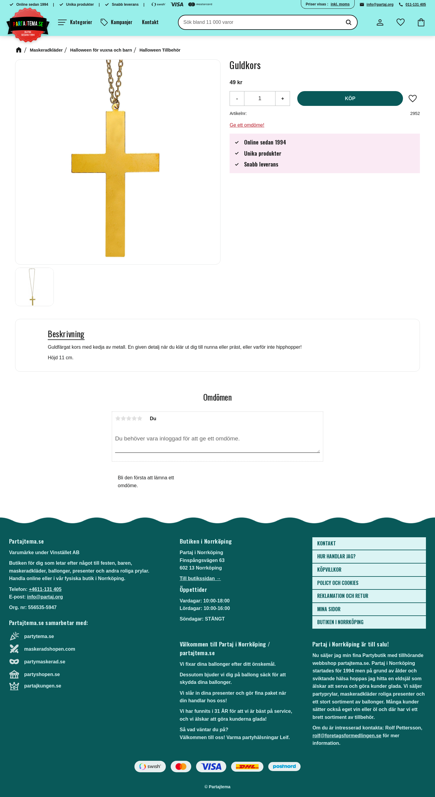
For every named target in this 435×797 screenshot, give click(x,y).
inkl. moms (340, 4)
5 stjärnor (139, 418)
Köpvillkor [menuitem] (329, 569)
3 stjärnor (128, 418)
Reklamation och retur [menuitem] (342, 595)
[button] (75, 22)
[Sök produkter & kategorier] (259, 22)
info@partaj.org (380, 4)
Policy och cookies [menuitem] (338, 582)
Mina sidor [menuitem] (328, 609)
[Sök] (348, 22)
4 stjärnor (134, 418)
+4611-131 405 (45, 589)
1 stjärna (118, 418)
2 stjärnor (123, 418)
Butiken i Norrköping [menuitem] (340, 622)
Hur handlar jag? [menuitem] (336, 556)
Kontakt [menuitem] (150, 22)
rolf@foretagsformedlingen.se (346, 735)
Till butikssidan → (200, 578)
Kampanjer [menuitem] (121, 22)
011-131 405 (416, 4)
